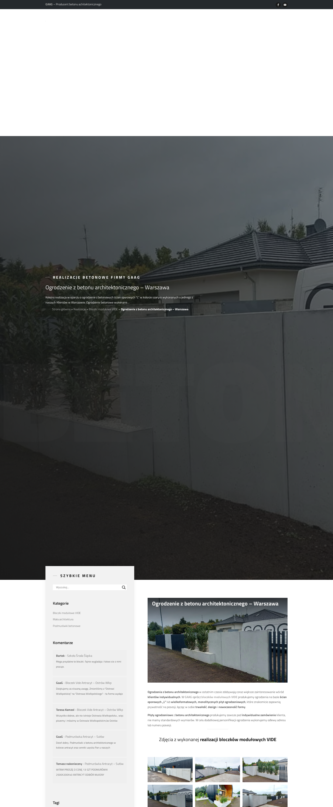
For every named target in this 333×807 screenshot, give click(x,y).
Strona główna (61, 182)
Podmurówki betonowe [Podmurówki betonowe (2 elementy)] (66, 499)
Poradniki (204, 20)
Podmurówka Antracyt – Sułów (84, 609)
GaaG (59, 555)
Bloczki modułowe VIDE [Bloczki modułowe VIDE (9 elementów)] (67, 486)
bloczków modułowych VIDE (219, 570)
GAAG (188, 570)
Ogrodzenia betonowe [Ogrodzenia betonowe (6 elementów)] (90, 686)
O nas (137, 20)
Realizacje (180, 20)
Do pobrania (228, 20)
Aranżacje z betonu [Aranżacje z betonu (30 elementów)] (64, 686)
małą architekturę (223, 710)
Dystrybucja (255, 20)
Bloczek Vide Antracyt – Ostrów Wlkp (88, 555)
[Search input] (88, 460)
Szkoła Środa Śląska (79, 528)
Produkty (157, 20)
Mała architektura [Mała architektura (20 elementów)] (63, 492)
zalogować (167, 759)
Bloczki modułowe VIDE (103, 182)
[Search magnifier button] (124, 460)
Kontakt (279, 20)
